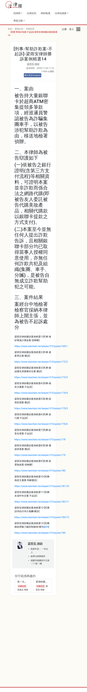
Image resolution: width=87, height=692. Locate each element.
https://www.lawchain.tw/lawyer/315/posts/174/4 (41, 392)
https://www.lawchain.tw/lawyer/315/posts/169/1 (41, 346)
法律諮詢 (31, 13)
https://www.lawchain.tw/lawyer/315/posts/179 (39, 455)
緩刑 (46, 526)
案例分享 (19, 29)
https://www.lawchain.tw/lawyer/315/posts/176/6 (41, 424)
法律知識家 (61, 13)
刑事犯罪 (30, 29)
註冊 (64, 29)
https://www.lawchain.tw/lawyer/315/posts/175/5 (41, 408)
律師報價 (45, 13)
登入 (71, 29)
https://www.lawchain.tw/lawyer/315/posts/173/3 (41, 377)
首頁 (10, 29)
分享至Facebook (32, 75)
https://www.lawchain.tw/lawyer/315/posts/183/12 (41, 517)
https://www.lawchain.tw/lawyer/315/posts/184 (39, 532)
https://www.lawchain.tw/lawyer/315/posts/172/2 (41, 361)
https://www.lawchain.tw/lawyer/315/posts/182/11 (41, 501)
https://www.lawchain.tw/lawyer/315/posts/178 (39, 439)
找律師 (17, 13)
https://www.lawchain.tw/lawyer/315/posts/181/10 (41, 486)
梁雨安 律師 (33, 64)
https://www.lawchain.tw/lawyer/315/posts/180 (39, 470)
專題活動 (18, 20)
